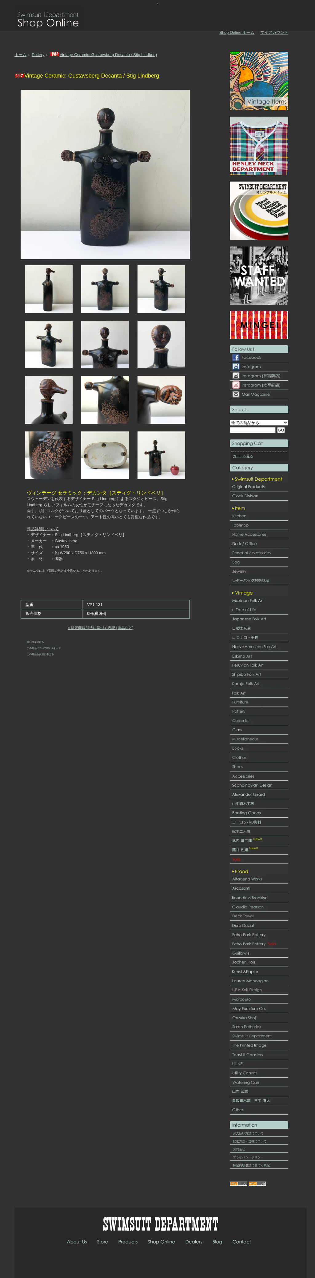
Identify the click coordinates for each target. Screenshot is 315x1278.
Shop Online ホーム (236, 32)
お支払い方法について (248, 1133)
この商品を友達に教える (40, 654)
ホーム (20, 54)
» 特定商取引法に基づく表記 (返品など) (100, 628)
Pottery (38, 54)
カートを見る (243, 456)
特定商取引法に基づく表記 (251, 1165)
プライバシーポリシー (248, 1157)
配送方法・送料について (250, 1141)
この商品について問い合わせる (44, 648)
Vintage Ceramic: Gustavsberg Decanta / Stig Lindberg (103, 54)
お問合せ (239, 1149)
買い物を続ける (35, 641)
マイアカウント (274, 32)
